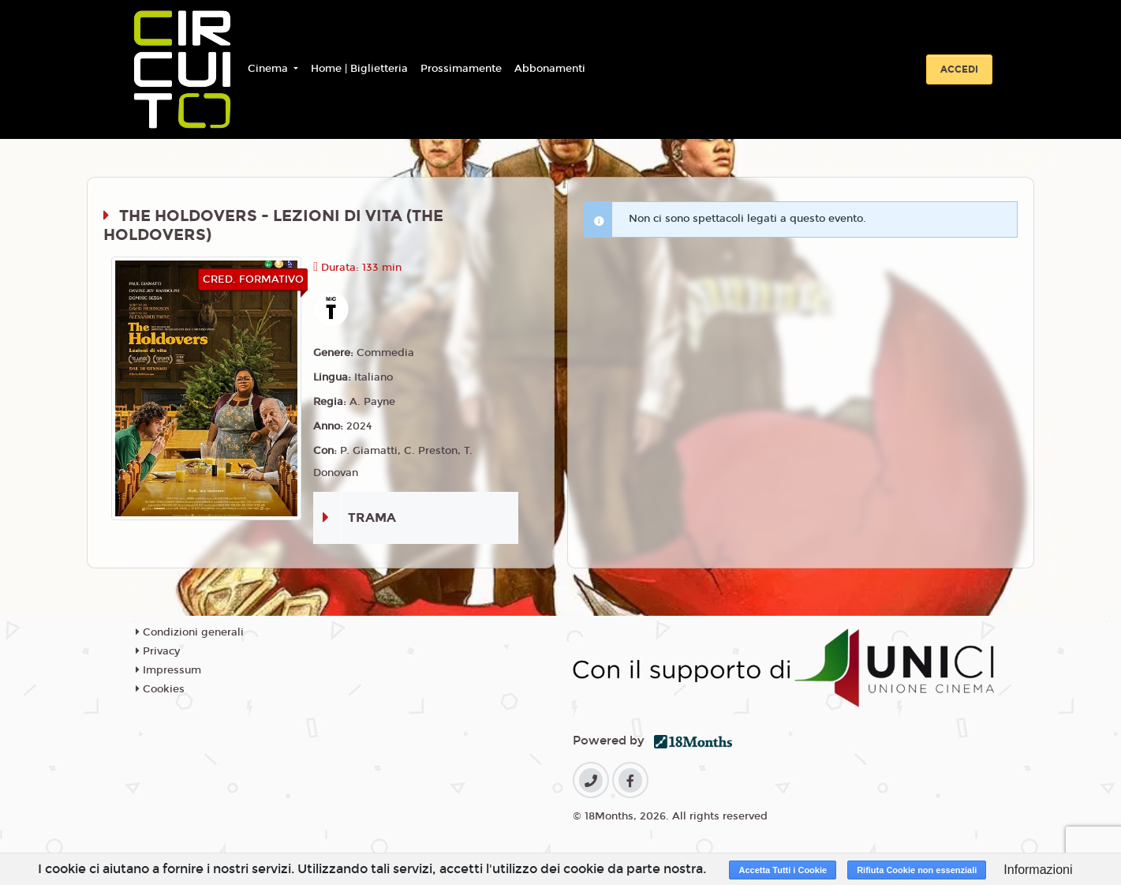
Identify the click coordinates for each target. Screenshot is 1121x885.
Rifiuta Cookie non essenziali (917, 870)
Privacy (158, 651)
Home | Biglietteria (359, 68)
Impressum (168, 670)
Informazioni (1037, 869)
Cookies (160, 689)
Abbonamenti (549, 68)
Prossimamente (461, 68)
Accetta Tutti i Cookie (782, 870)
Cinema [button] (269, 68)
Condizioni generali (190, 632)
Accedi (959, 69)
